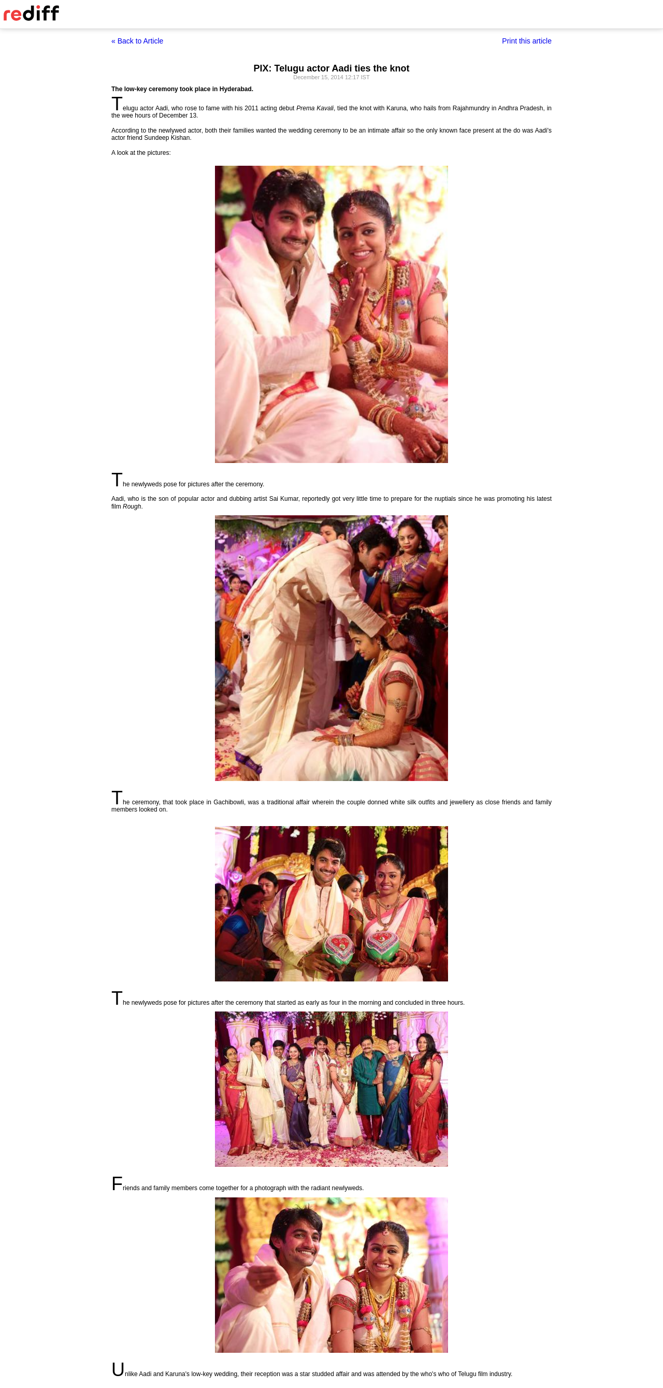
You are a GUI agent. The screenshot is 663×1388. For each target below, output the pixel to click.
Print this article (527, 41)
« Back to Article (137, 41)
